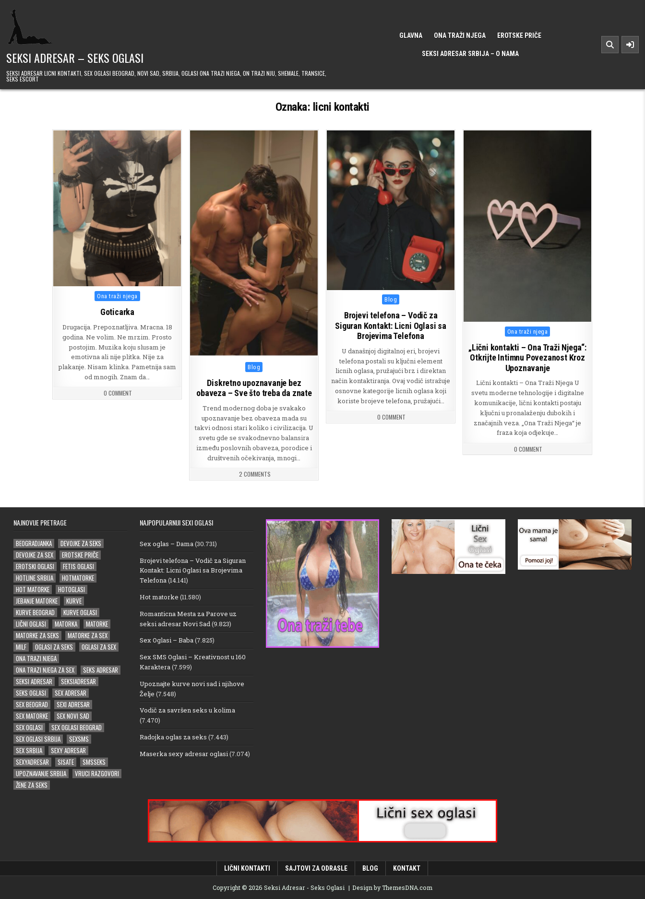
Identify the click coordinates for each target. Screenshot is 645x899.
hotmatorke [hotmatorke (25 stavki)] (78, 577)
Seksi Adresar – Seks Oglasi (74, 57)
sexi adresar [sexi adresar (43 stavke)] (73, 704)
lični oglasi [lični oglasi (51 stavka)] (31, 623)
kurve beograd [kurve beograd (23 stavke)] (35, 612)
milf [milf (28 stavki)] (21, 646)
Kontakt (406, 868)
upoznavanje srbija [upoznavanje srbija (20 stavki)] (41, 773)
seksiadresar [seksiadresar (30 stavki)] (78, 681)
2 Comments (255, 474)
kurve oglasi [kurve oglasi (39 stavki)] (80, 612)
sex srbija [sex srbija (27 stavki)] (29, 750)
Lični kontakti (247, 868)
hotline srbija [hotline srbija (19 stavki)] (34, 577)
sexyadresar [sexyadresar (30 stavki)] (32, 761)
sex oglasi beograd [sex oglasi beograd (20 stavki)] (76, 727)
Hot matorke (159, 596)
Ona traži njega (460, 35)
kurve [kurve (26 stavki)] (74, 600)
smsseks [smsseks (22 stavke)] (94, 761)
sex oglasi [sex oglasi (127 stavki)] (29, 727)
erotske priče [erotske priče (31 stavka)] (80, 554)
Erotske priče (519, 35)
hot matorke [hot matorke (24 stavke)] (32, 589)
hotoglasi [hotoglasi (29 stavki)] (71, 589)
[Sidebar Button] (630, 44)
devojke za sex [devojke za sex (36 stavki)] (34, 554)
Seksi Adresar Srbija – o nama (470, 54)
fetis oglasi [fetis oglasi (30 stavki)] (78, 566)
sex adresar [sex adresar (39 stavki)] (70, 692)
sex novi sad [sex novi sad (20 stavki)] (73, 715)
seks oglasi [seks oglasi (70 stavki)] (31, 692)
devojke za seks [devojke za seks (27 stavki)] (80, 543)
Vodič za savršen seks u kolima (187, 709)
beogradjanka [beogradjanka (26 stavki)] (34, 543)
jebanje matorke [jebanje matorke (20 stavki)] (37, 600)
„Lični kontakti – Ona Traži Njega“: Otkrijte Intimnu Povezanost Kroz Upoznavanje (527, 357)
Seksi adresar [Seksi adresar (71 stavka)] (34, 681)
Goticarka (117, 312)
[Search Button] (610, 44)
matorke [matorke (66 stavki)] (97, 623)
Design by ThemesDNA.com (392, 887)
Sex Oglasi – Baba (166, 639)
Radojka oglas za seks (173, 736)
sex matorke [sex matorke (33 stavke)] (32, 715)
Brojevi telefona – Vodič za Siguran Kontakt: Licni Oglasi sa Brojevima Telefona (391, 326)
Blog (254, 367)
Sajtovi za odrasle (316, 868)
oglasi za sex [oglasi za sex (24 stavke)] (99, 646)
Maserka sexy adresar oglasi (184, 753)
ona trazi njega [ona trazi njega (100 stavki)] (36, 658)
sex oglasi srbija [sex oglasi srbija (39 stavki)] (38, 738)
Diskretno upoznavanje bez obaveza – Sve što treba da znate (254, 388)
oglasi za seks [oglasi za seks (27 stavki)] (54, 646)
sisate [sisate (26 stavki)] (66, 761)
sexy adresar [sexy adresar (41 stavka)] (68, 750)
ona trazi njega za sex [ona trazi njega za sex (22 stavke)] (45, 669)
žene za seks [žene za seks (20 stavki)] (32, 784)
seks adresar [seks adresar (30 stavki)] (100, 669)
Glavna (410, 35)
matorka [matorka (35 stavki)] (66, 623)
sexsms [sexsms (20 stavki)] (79, 738)
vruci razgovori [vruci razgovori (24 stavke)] (97, 773)
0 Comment (118, 393)
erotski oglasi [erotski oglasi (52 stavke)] (35, 566)
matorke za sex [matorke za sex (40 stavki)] (88, 635)
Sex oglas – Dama (166, 543)
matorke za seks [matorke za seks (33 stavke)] (37, 635)
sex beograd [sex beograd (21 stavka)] (32, 704)
